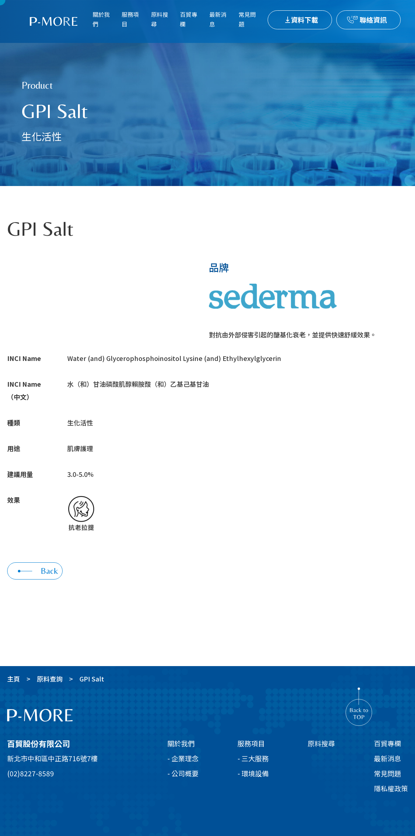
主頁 (13, 678)
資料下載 (304, 19)
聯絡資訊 (373, 19)
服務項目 (130, 19)
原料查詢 (50, 678)
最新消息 (217, 19)
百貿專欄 (188, 19)
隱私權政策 (391, 788)
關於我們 (101, 19)
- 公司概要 (183, 773)
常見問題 (247, 19)
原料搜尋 (159, 19)
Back (38, 571)
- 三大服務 (253, 758)
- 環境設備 (253, 773)
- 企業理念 (183, 758)
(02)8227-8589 (30, 773)
